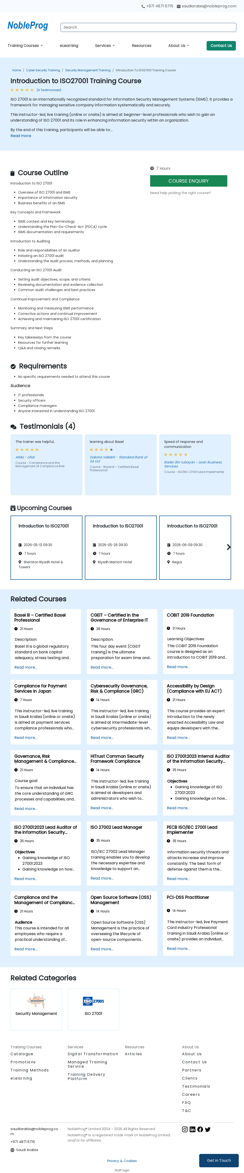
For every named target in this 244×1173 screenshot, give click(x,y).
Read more (20, 135)
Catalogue (21, 1054)
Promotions (23, 1062)
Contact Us (221, 45)
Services (103, 45)
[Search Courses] (148, 27)
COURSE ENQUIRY (188, 181)
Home (16, 70)
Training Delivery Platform (86, 1076)
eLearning (69, 45)
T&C (186, 1110)
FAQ (186, 1102)
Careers (191, 1094)
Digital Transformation (93, 1054)
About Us (177, 45)
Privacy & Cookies (122, 1160)
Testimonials (196, 1086)
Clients (190, 1078)
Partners (192, 1070)
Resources (141, 45)
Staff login (122, 1170)
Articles (133, 1054)
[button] (228, 547)
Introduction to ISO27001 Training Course (146, 70)
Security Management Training (88, 70)
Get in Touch (219, 1160)
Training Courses (24, 45)
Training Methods (29, 1070)
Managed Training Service (87, 1064)
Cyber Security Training (43, 70)
